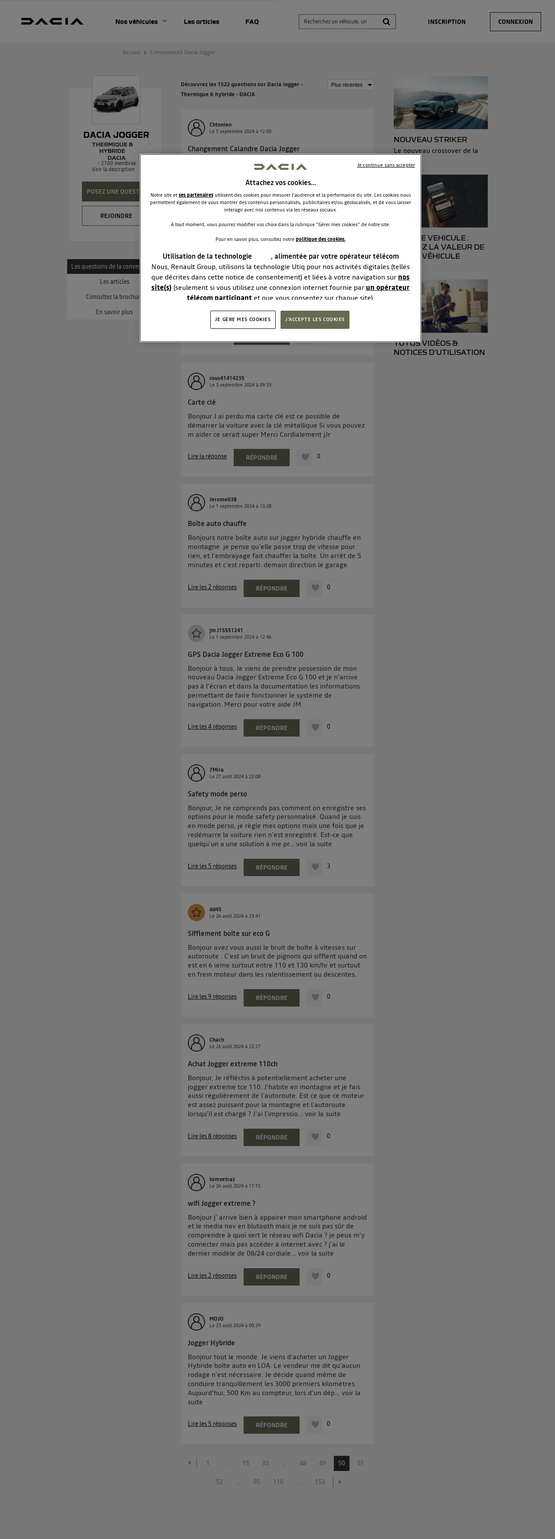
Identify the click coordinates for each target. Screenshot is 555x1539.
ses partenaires (196, 195)
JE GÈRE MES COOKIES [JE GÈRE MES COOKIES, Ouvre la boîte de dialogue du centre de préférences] (243, 319)
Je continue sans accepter (386, 165)
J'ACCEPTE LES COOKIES (315, 319)
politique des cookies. (321, 239)
